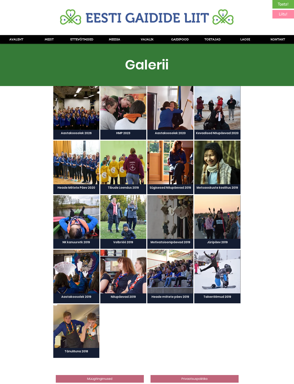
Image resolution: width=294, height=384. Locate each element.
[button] (114, 39)
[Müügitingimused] (100, 379)
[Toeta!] (283, 4)
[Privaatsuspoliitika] (195, 379)
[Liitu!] (283, 14)
